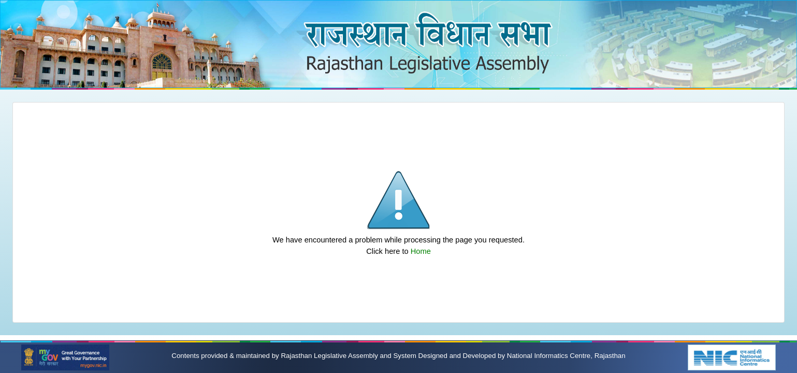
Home (421, 251)
